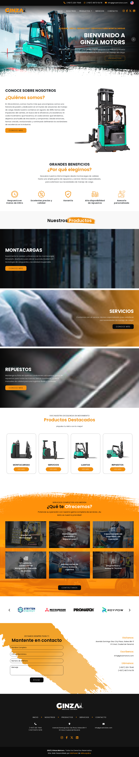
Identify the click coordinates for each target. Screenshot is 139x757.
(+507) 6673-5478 (93, 3)
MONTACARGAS (21, 465)
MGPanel (74, 753)
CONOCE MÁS (16, 130)
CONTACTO (113, 11)
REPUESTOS (117, 465)
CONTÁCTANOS (70, 587)
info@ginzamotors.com (116, 3)
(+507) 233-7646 (72, 3)
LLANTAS (85, 465)
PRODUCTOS (115, 58)
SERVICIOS (99, 11)
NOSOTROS (71, 11)
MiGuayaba (86, 753)
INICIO (60, 11)
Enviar (36, 680)
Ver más (21, 469)
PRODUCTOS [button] (85, 11)
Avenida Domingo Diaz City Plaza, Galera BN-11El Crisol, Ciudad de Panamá (115, 642)
